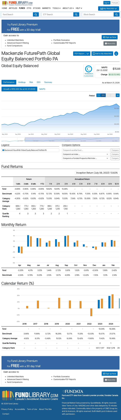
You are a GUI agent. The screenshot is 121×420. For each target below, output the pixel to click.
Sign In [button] (106, 3)
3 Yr (103, 95)
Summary (48, 82)
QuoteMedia (96, 403)
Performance (8, 82)
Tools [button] (56, 8)
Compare (115, 150)
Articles (13, 8)
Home (4, 8)
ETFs (29, 8)
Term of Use (32, 409)
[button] (36, 14)
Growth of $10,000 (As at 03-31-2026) (19, 89)
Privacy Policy (7, 409)
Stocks (36, 8)
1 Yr (98, 95)
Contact (5, 414)
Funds (22, 8)
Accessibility (20, 409)
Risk (31, 82)
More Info (110, 43)
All (118, 95)
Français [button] (115, 3)
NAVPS (42, 89)
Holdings (22, 82)
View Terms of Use (70, 405)
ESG (38, 82)
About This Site (45, 409)
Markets (46, 8)
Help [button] (79, 8)
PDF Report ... (82, 53)
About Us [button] (68, 8)
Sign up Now (109, 37)
